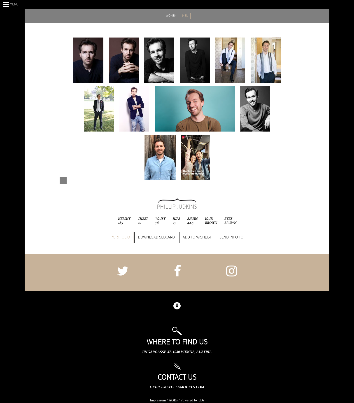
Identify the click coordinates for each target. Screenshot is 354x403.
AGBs (173, 400)
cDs (201, 400)
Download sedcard (156, 237)
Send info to (231, 237)
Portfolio (120, 237)
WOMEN (171, 15)
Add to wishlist (197, 237)
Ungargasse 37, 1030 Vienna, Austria (177, 352)
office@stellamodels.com (177, 387)
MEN (185, 15)
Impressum (158, 400)
